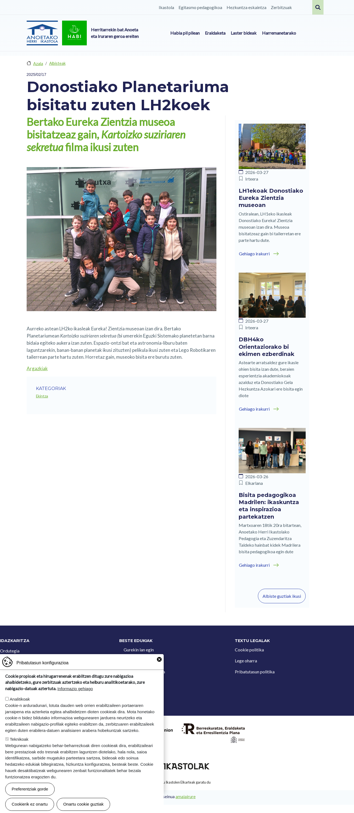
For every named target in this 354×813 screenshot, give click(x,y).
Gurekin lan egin (139, 649)
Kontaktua (134, 660)
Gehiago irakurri (254, 253)
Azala (38, 63)
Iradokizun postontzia (144, 671)
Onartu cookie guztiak (83, 804)
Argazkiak (37, 368)
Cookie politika (249, 649)
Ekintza (42, 396)
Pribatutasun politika (255, 671)
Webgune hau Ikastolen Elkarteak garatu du (177, 782)
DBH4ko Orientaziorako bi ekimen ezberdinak (266, 346)
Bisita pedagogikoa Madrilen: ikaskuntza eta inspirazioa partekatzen (269, 506)
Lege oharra (246, 660)
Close (159, 659)
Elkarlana (254, 483)
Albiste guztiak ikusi (282, 596)
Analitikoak (20, 699)
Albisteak (57, 63)
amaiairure (185, 796)
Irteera (251, 178)
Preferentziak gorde (30, 789)
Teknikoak (19, 739)
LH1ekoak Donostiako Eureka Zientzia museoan (271, 198)
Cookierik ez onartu (30, 804)
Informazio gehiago (75, 688)
